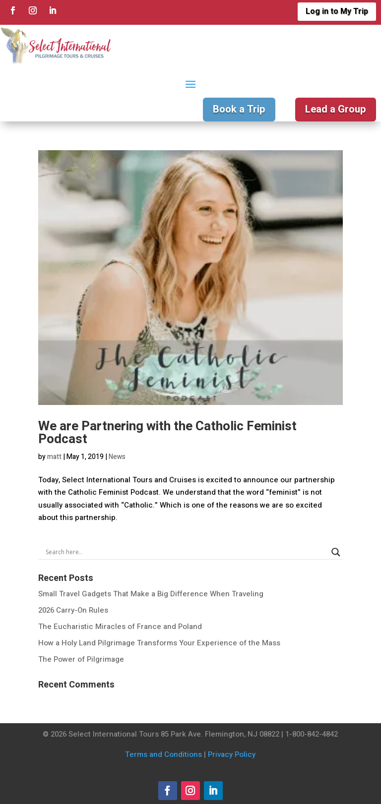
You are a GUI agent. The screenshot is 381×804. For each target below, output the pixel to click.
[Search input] (186, 552)
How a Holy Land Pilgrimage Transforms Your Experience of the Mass (159, 642)
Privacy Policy (231, 754)
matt (54, 457)
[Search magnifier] (336, 552)
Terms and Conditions (163, 754)
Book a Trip (239, 109)
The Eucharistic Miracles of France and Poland (120, 626)
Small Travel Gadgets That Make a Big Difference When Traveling (150, 593)
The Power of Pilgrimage (81, 659)
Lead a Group (335, 109)
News (117, 457)
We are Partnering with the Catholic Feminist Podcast (167, 433)
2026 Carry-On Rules (73, 610)
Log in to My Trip (337, 11)
